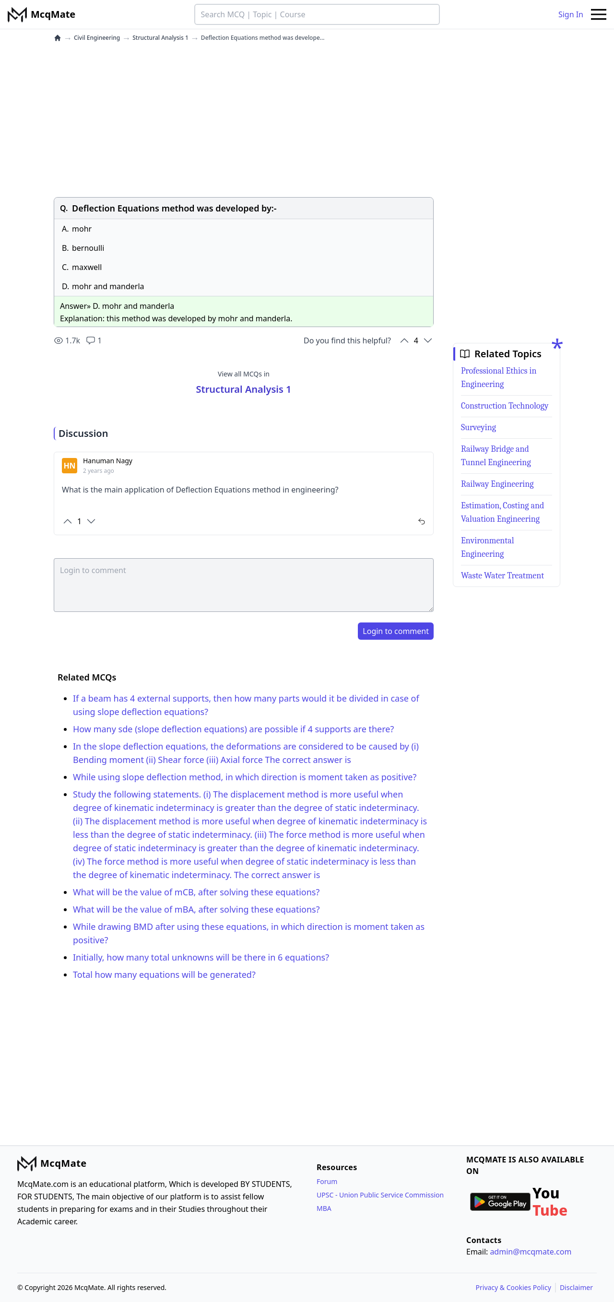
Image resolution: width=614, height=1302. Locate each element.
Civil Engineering (97, 38)
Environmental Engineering (487, 547)
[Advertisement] (244, 119)
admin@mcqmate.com (530, 1251)
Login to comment (396, 631)
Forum (327, 1181)
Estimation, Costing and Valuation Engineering (502, 512)
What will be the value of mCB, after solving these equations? (196, 892)
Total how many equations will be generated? (164, 974)
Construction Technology (504, 406)
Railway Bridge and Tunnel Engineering (496, 456)
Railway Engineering (497, 484)
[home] (57, 38)
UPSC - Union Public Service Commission (380, 1194)
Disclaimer (576, 1287)
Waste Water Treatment (502, 576)
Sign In (570, 14)
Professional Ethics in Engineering (499, 377)
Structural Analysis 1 (160, 38)
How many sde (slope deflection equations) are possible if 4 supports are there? (233, 729)
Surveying (478, 427)
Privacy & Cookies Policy (513, 1287)
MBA (324, 1208)
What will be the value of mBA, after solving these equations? (196, 909)
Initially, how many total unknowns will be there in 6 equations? (201, 957)
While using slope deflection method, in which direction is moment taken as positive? (244, 777)
